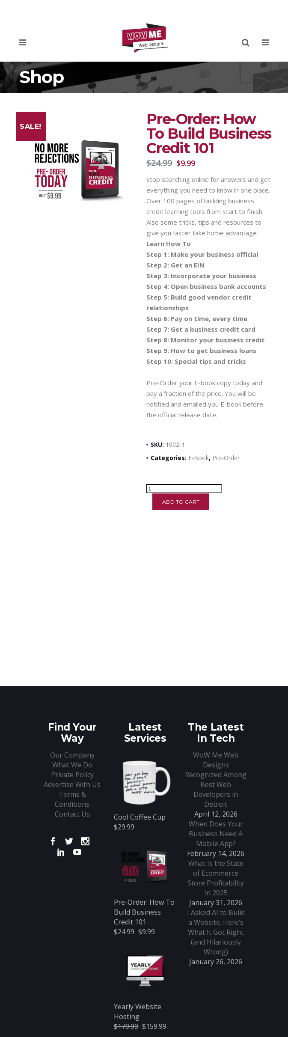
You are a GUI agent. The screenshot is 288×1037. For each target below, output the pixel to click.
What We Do (72, 765)
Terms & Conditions (72, 799)
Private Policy (72, 774)
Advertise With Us (72, 784)
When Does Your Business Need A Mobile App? (216, 833)
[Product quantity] (184, 488)
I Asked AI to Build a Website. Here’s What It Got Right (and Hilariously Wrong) (216, 932)
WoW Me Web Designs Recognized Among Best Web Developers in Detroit (215, 779)
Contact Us (72, 814)
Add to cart (180, 502)
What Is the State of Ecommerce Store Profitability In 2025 (215, 878)
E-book (198, 458)
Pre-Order (226, 458)
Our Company (72, 755)
